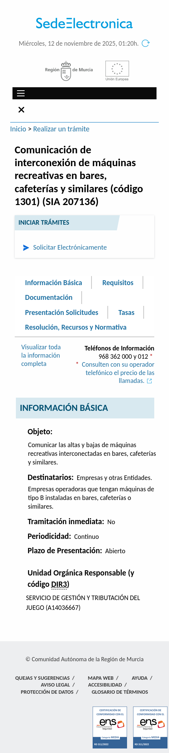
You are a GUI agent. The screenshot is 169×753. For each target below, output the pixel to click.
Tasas (126, 312)
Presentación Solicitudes (61, 312)
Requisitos (117, 282)
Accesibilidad (105, 684)
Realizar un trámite (61, 128)
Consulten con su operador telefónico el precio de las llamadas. (118, 372)
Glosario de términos (119, 691)
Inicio (18, 128)
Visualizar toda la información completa (41, 355)
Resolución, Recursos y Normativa (75, 327)
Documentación (48, 297)
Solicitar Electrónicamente (70, 247)
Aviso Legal (55, 684)
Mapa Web (100, 677)
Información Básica (53, 282)
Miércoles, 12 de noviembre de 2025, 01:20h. (79, 44)
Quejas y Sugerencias (42, 677)
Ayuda (139, 677)
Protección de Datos (47, 691)
